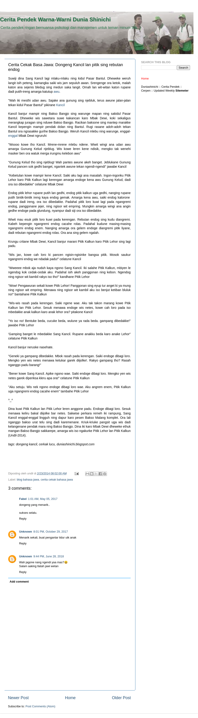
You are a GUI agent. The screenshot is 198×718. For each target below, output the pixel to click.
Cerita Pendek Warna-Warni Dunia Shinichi (55, 19)
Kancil (60, 105)
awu (56, 91)
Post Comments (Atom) (40, 706)
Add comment (19, 581)
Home (70, 698)
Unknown (25, 531)
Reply (22, 518)
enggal (13, 135)
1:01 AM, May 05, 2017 (43, 499)
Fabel (23, 499)
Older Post (121, 698)
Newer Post (18, 698)
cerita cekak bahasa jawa (57, 479)
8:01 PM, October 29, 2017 (50, 531)
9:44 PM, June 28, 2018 (48, 556)
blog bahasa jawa (28, 479)
